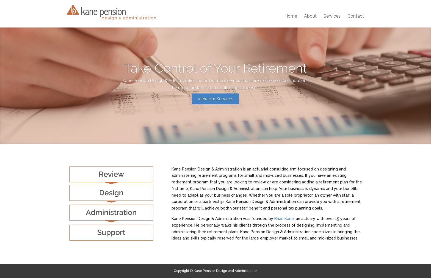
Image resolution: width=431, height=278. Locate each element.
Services (332, 16)
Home (290, 16)
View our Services (215, 98)
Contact (355, 16)
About (310, 16)
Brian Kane (284, 218)
